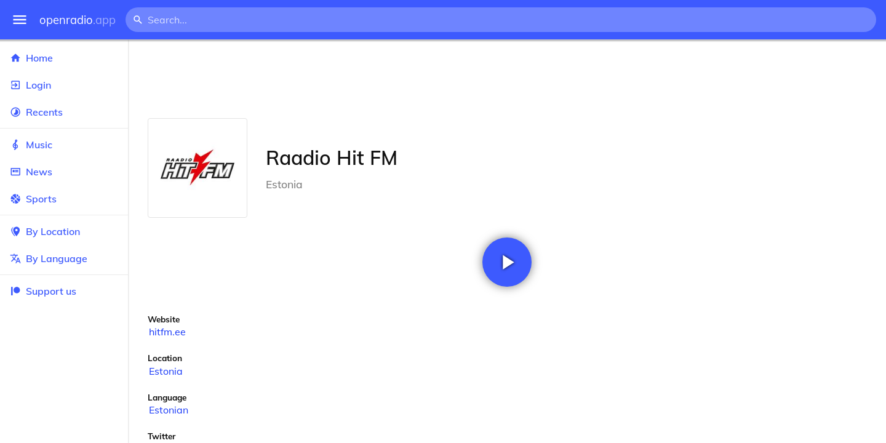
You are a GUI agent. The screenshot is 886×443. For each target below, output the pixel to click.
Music (64, 144)
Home (64, 57)
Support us (43, 291)
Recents (64, 112)
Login (64, 84)
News (64, 171)
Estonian (168, 410)
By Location (64, 231)
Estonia (166, 371)
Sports (64, 198)
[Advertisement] (507, 78)
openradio (77, 20)
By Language (64, 258)
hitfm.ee (167, 331)
